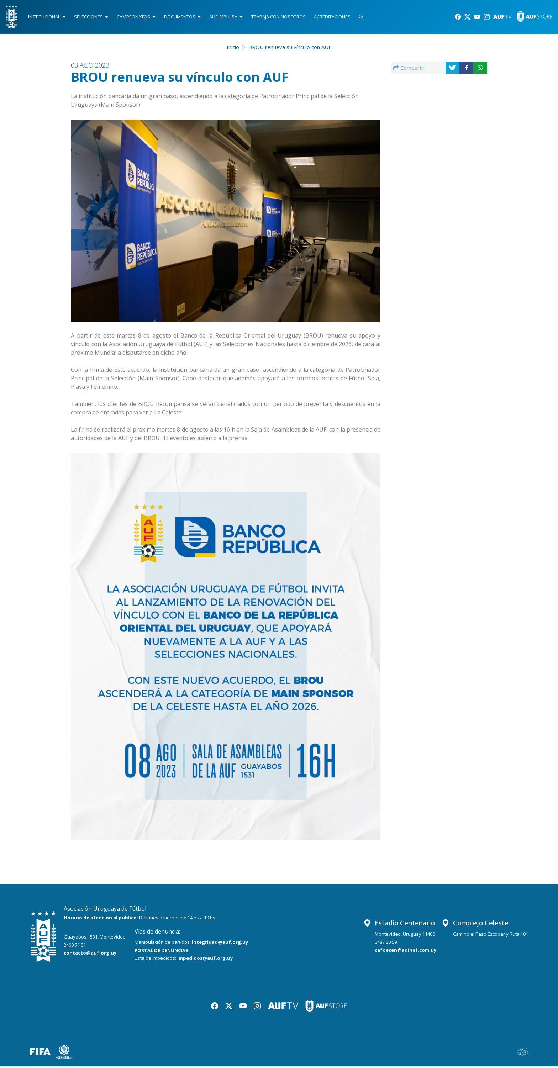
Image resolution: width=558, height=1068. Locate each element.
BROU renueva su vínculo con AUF (289, 48)
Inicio (233, 48)
